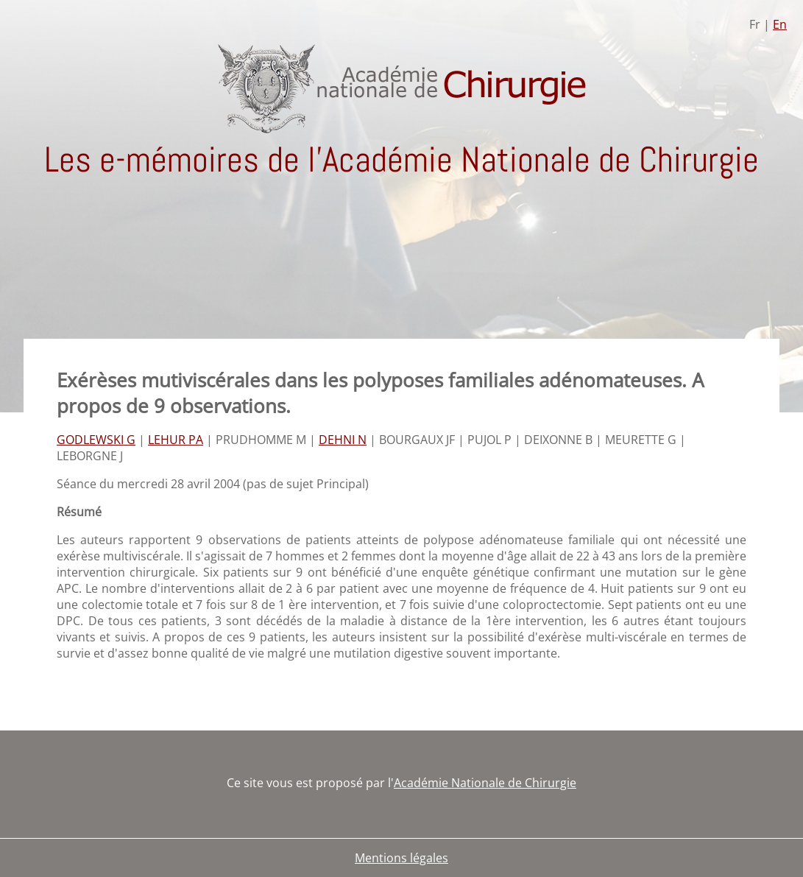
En (780, 24)
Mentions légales (401, 858)
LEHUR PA (175, 440)
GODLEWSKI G (96, 440)
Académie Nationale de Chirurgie (485, 783)
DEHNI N (343, 440)
